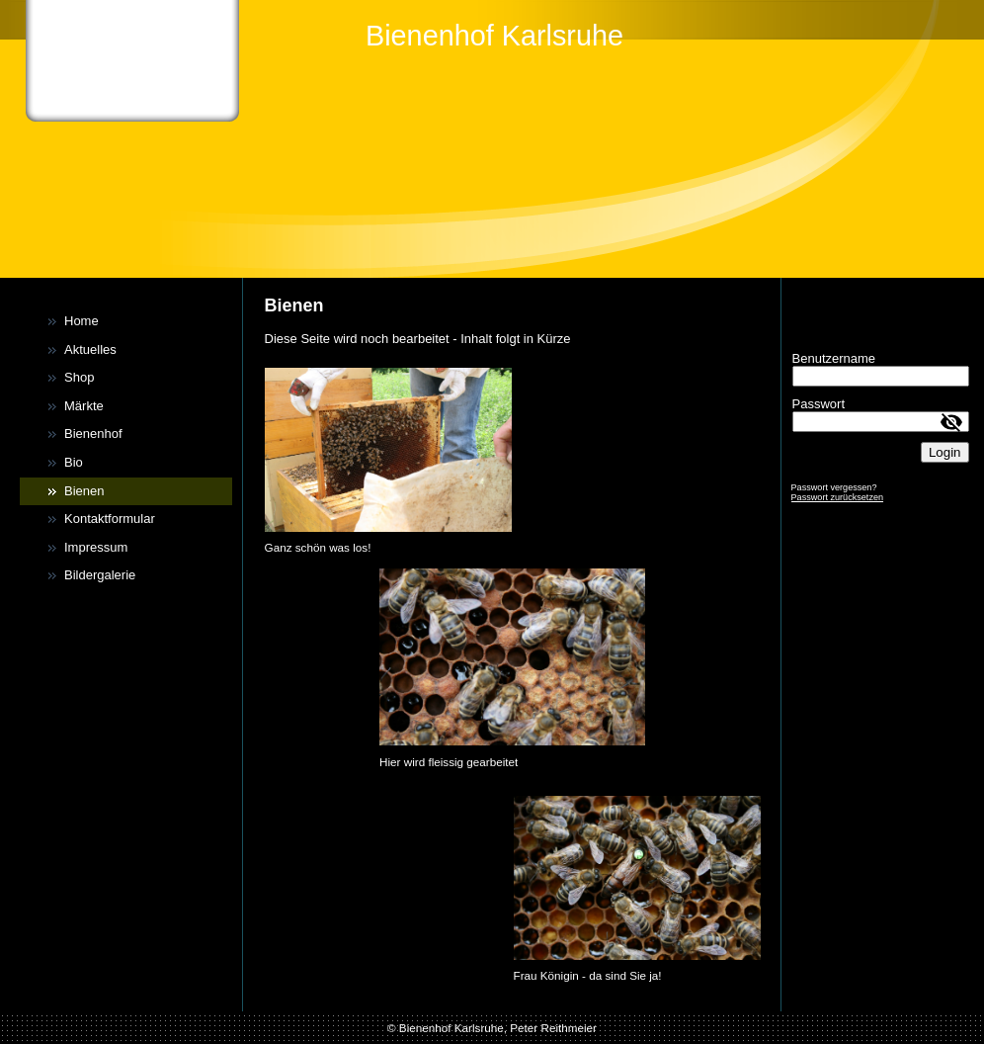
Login (945, 452)
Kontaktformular (109, 518)
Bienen (84, 490)
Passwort (818, 403)
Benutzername (834, 358)
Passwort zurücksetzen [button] (837, 497)
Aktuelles (90, 349)
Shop (79, 377)
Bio (73, 462)
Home (81, 320)
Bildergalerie (99, 574)
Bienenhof (93, 433)
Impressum (95, 547)
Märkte (84, 405)
